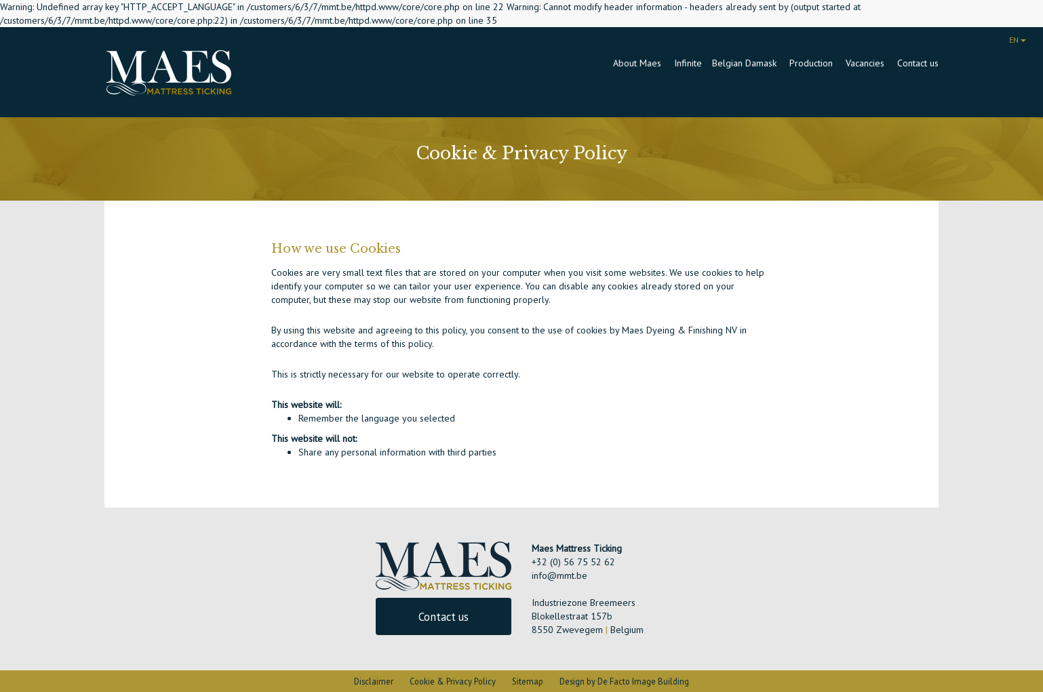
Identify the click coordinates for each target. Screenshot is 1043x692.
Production (812, 63)
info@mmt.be (559, 575)
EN (1017, 40)
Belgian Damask (745, 63)
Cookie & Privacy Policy (453, 681)
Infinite (688, 63)
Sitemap (527, 681)
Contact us (918, 63)
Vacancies (866, 63)
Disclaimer (373, 681)
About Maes (638, 63)
